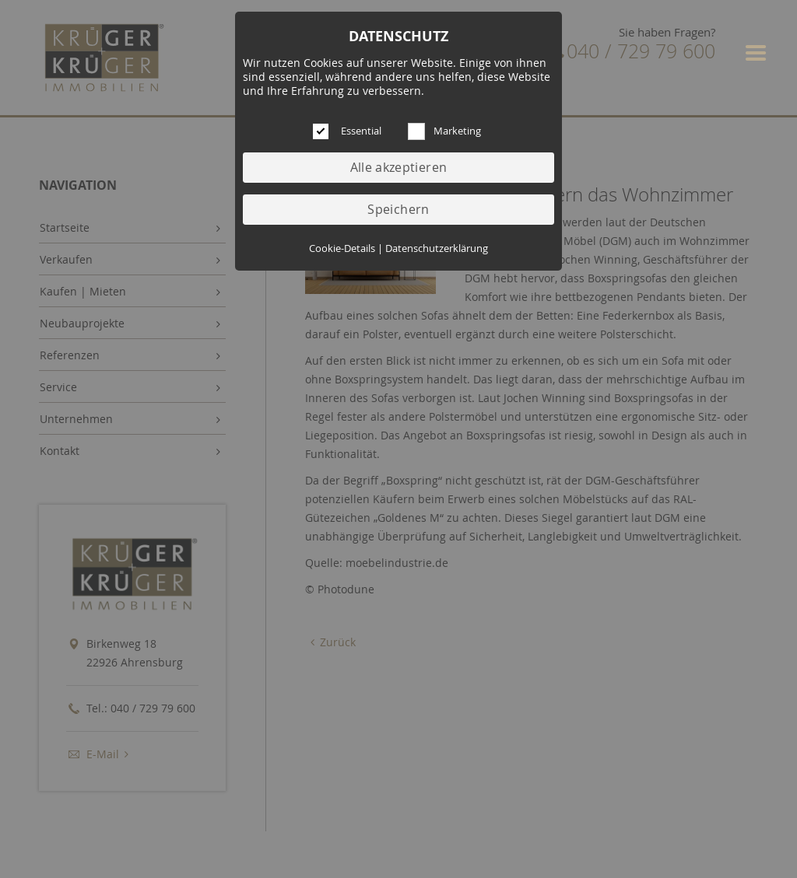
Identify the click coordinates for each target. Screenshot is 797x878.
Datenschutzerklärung (436, 248)
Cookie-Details (342, 248)
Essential (361, 131)
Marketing (457, 131)
